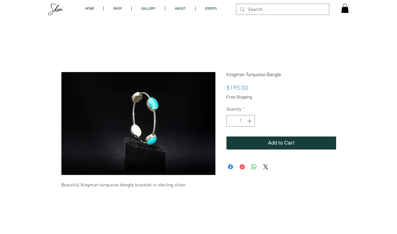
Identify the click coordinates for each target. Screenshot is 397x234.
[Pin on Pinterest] (242, 167)
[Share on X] (265, 167)
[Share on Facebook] (230, 167)
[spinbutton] (240, 120)
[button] (345, 8)
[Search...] (282, 9)
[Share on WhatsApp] (254, 167)
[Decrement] (231, 120)
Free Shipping (239, 97)
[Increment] (250, 120)
